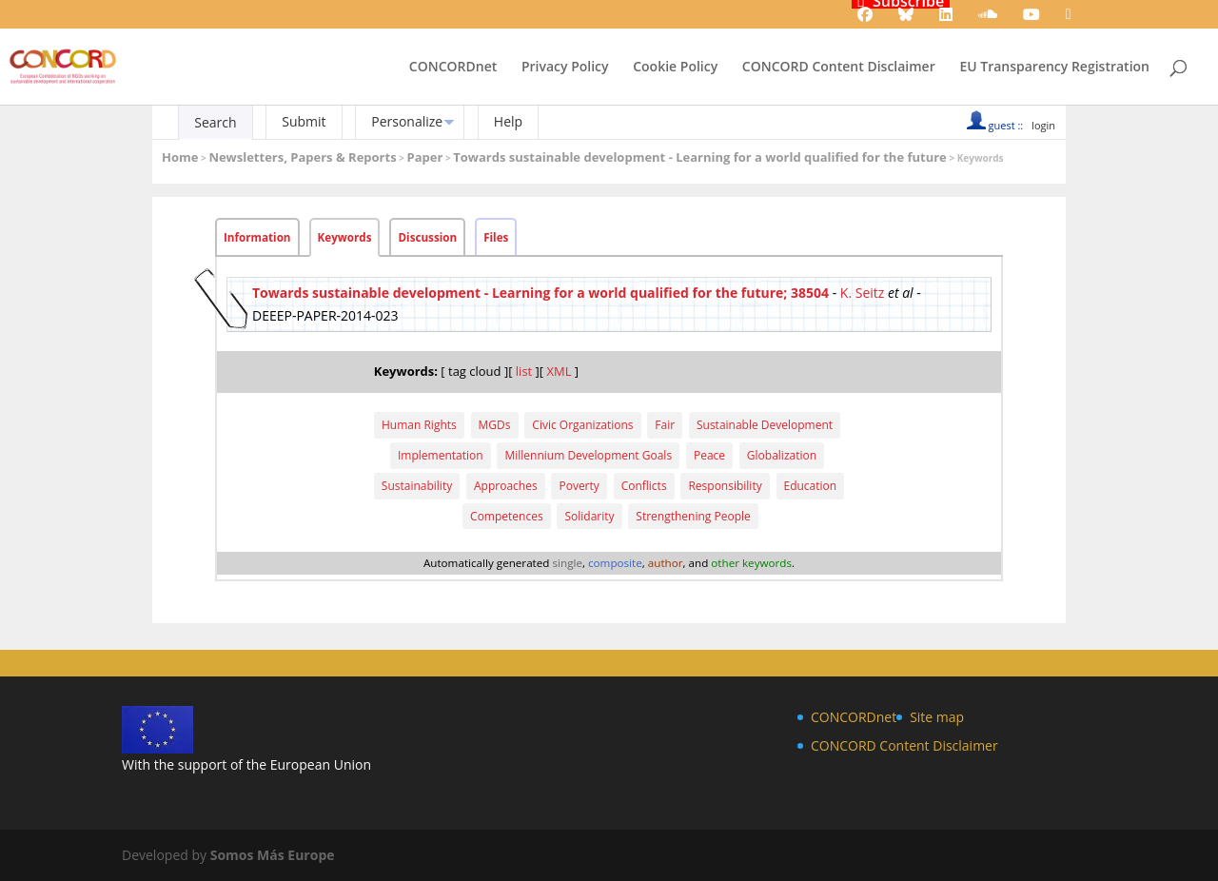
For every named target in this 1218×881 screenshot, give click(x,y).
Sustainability (417, 486)
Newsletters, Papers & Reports (302, 157)
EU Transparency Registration (1054, 67)
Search (215, 122)
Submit (303, 121)
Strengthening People (693, 516)
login (1043, 125)
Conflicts (644, 486)
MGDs (495, 425)
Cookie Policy (675, 67)
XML (558, 371)
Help (508, 121)
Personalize (406, 121)
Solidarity (589, 516)
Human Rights (419, 425)
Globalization (781, 455)
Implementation (440, 455)
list (524, 371)
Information (257, 237)
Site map (937, 717)
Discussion (427, 237)
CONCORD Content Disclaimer (838, 67)
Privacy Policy (565, 67)
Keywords (345, 237)
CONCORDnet (453, 67)
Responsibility (724, 486)
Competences (506, 516)
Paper (425, 157)
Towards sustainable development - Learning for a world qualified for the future (700, 157)
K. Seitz (862, 293)
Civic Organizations (582, 425)
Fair (665, 425)
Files (495, 237)
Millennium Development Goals (588, 455)
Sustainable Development (765, 425)
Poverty (579, 486)
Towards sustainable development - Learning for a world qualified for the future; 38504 (540, 293)
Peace (709, 455)
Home (180, 157)
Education (810, 486)
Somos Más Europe (272, 855)
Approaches (506, 486)
